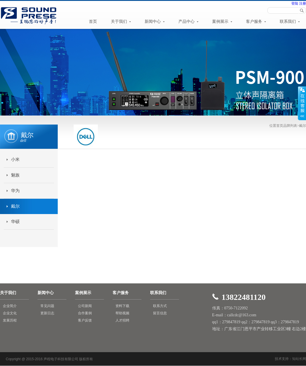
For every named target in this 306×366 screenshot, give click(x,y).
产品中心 (188, 21)
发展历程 (10, 320)
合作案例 (85, 313)
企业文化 (10, 313)
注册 (302, 3)
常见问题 (47, 306)
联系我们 (290, 21)
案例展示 (222, 21)
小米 (15, 159)
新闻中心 (155, 21)
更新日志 (47, 313)
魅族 (15, 175)
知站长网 (299, 359)
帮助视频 (122, 313)
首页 (93, 21)
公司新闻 (85, 306)
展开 (302, 103)
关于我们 (121, 21)
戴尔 (15, 206)
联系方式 (160, 306)
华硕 (15, 221)
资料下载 (122, 306)
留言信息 (160, 313)
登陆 (294, 3)
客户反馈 (85, 320)
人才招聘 (122, 320)
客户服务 (256, 21)
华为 (15, 190)
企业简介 (10, 306)
